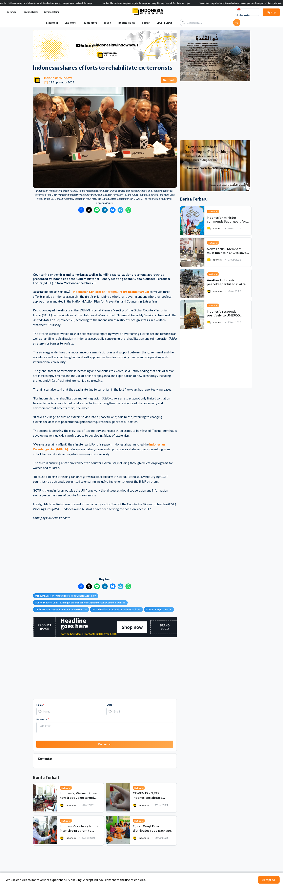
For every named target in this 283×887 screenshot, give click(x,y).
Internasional (127, 22)
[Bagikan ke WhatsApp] (128, 210)
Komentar (42, 719)
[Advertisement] (105, 243)
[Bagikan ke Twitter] (89, 210)
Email (110, 704)
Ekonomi (70, 22)
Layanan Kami (51, 11)
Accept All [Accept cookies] (269, 880)
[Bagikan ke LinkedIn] (105, 210)
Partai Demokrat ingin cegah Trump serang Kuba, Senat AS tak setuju (153, 3)
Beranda (11, 11)
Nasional (52, 22)
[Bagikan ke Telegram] (120, 210)
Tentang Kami (30, 11)
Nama (40, 704)
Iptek (107, 22)
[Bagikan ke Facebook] (81, 210)
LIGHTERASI (165, 22)
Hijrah (146, 22)
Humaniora (90, 22)
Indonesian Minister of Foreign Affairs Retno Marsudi (111, 291)
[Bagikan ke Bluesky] (113, 210)
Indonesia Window (58, 78)
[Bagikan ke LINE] (97, 210)
